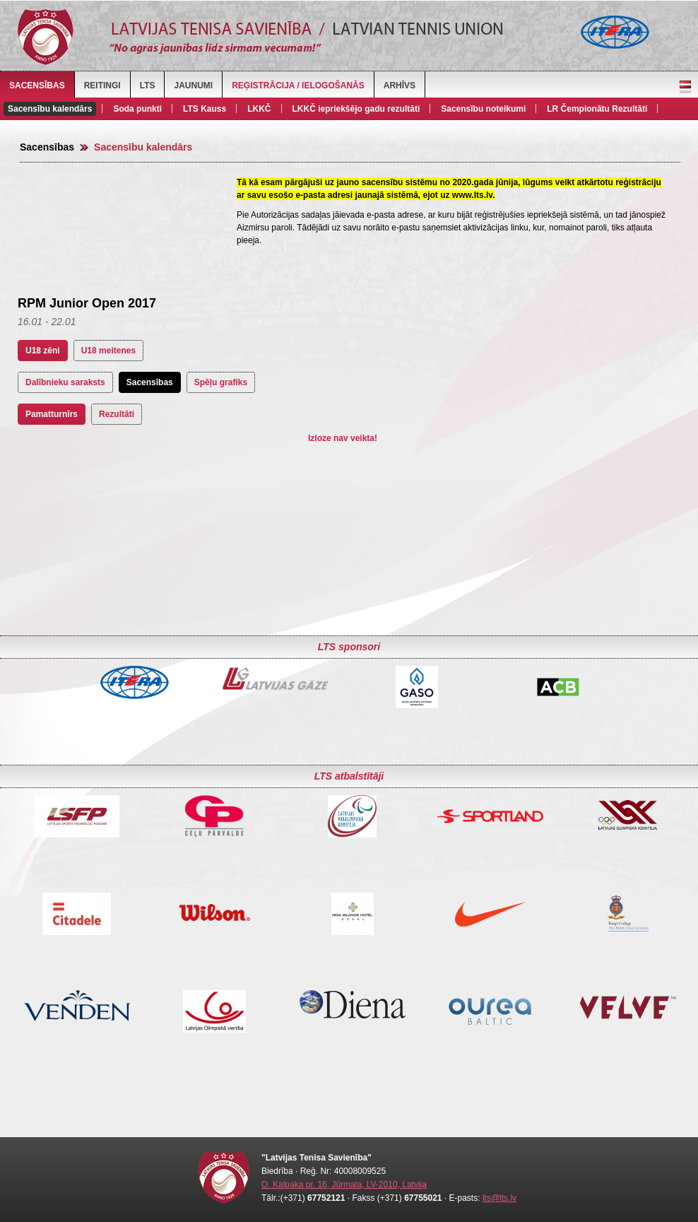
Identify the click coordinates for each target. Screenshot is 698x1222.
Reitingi (102, 85)
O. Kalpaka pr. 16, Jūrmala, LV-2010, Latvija (344, 1184)
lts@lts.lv (499, 1198)
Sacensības (37, 85)
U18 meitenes (108, 351)
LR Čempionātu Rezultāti (597, 109)
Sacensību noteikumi (483, 109)
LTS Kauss (204, 109)
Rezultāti (116, 414)
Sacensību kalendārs (50, 109)
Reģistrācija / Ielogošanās (298, 85)
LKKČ (259, 109)
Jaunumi (193, 85)
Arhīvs (399, 85)
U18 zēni (42, 351)
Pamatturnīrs (51, 414)
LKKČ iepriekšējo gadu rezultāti (356, 109)
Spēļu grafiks (220, 382)
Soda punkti (137, 109)
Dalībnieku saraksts (65, 382)
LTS (147, 85)
